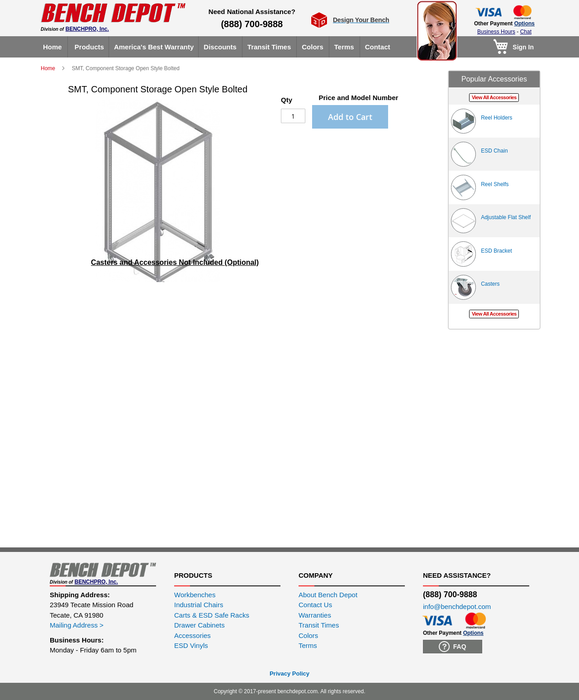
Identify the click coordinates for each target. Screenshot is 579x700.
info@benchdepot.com (457, 606)
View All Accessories (494, 97)
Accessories (192, 635)
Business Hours (496, 32)
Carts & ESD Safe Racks (211, 615)
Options (524, 23)
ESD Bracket (496, 251)
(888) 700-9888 (252, 24)
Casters (490, 284)
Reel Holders (496, 118)
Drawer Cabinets (199, 625)
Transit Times (319, 625)
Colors (308, 635)
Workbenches (194, 595)
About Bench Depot (328, 595)
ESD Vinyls (191, 645)
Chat (526, 32)
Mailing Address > (77, 625)
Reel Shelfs (494, 184)
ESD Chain (494, 151)
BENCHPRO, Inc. (87, 29)
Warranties (315, 615)
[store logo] (113, 13)
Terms (308, 645)
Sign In (523, 47)
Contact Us (315, 605)
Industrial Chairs (198, 605)
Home (49, 68)
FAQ (452, 646)
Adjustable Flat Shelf (506, 217)
